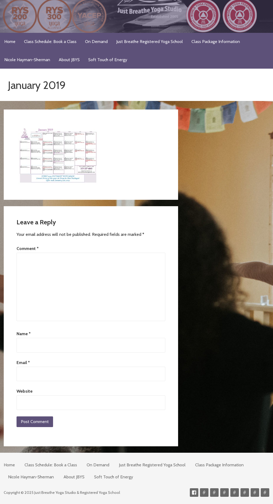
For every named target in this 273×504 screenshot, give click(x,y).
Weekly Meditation (255, 492)
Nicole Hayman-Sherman (27, 59)
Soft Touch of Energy (107, 59)
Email (23, 362)
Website (25, 391)
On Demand (96, 41)
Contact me (204, 492)
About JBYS (69, 59)
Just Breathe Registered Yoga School (149, 41)
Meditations (234, 492)
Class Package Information (215, 41)
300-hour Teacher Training (224, 492)
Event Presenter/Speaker (265, 492)
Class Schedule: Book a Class (50, 41)
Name (24, 333)
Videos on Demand (214, 492)
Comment (28, 248)
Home (9, 41)
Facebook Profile (194, 492)
